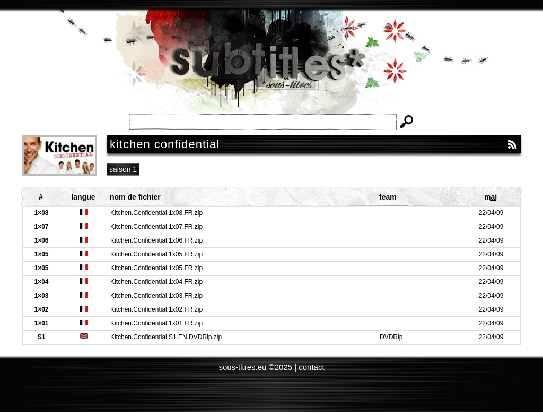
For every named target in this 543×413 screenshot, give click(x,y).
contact (311, 367)
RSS (512, 144)
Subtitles (271, 69)
